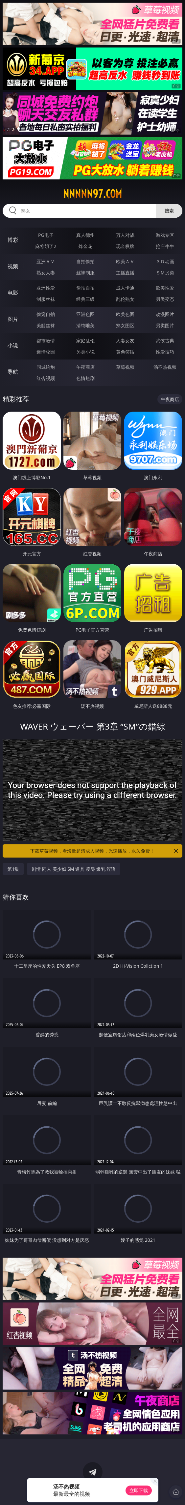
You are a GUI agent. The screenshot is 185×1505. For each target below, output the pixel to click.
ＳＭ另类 (165, 272)
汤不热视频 (164, 367)
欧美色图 (125, 314)
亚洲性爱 (45, 288)
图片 (13, 319)
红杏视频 (45, 378)
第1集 (13, 869)
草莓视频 (125, 367)
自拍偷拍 (85, 261)
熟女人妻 (45, 272)
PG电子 (46, 235)
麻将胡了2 (45, 246)
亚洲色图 (85, 314)
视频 (13, 266)
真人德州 (85, 235)
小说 (13, 345)
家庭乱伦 (85, 340)
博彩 (13, 239)
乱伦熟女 (125, 299)
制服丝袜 (45, 299)
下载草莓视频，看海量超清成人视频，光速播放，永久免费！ (104, 851)
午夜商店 (85, 367)
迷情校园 (45, 352)
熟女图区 (125, 325)
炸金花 (85, 246)
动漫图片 (165, 314)
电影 (13, 292)
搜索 (169, 210)
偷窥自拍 (45, 314)
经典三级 (85, 299)
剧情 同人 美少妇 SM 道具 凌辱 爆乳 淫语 (74, 869)
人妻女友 (125, 340)
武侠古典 (165, 340)
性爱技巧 (165, 352)
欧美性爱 (165, 288)
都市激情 (45, 340)
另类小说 (85, 352)
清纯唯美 (85, 325)
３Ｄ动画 (165, 261)
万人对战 (125, 235)
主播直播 (125, 272)
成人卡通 (125, 288)
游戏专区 (165, 235)
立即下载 (138, 1490)
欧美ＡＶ (125, 261)
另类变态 (165, 299)
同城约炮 (45, 367)
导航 (13, 371)
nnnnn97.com (92, 194)
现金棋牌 (125, 246)
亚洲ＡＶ (45, 261)
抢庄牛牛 (165, 246)
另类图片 (165, 325)
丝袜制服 (85, 272)
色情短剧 (85, 378)
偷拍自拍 (85, 288)
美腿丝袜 (45, 325)
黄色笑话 (125, 352)
